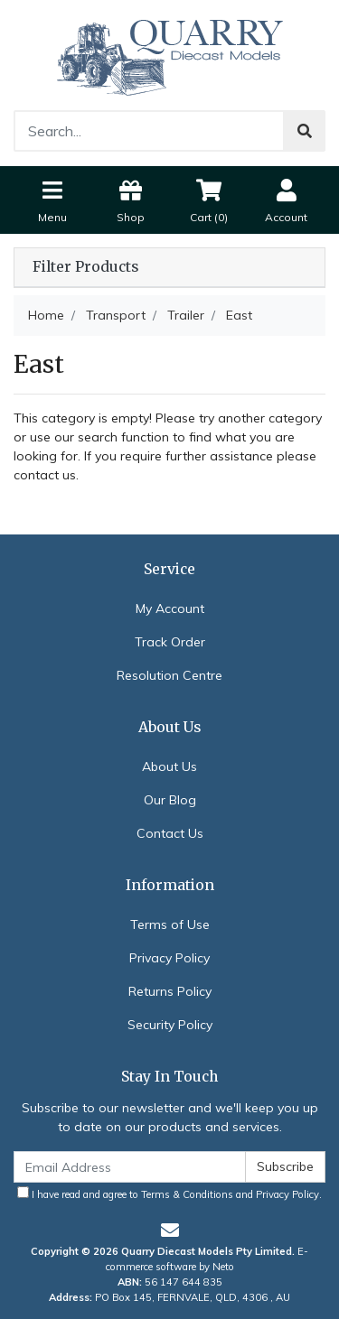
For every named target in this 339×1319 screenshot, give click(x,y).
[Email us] (170, 1230)
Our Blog (170, 800)
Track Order (170, 642)
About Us (169, 766)
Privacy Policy (169, 958)
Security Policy (169, 1025)
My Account (170, 608)
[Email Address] (130, 1167)
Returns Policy (170, 991)
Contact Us (170, 833)
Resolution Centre (169, 675)
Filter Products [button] (85, 267)
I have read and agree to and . (169, 1193)
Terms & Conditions (187, 1194)
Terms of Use (170, 924)
